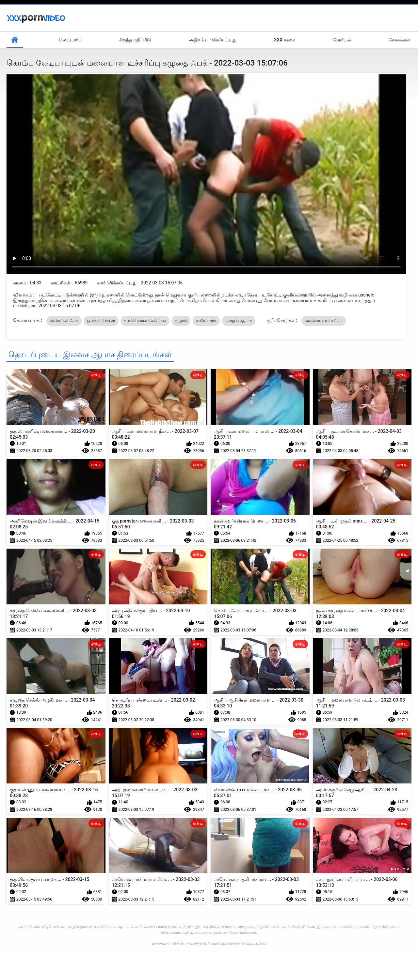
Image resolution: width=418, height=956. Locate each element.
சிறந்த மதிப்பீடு (135, 39)
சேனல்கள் (399, 39)
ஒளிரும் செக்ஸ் (101, 320)
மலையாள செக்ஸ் (168, 943)
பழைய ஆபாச (238, 320)
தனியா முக (206, 320)
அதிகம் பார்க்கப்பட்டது (212, 39)
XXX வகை (284, 39)
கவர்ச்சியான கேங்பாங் (145, 320)
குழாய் (181, 320)
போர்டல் (341, 39)
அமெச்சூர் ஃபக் (64, 320)
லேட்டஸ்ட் (70, 39)
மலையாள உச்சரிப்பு (324, 320)
